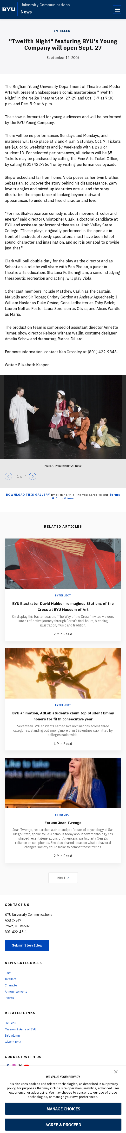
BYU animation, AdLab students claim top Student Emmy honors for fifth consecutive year (63, 718)
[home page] (8, 9)
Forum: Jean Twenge (63, 828)
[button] (116, 1071)
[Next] (32, 476)
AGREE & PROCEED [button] (63, 1124)
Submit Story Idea (30, 951)
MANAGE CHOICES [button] (63, 1109)
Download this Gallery (28, 494)
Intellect (63, 31)
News (26, 12)
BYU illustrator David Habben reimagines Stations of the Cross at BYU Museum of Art (63, 606)
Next (63, 883)
